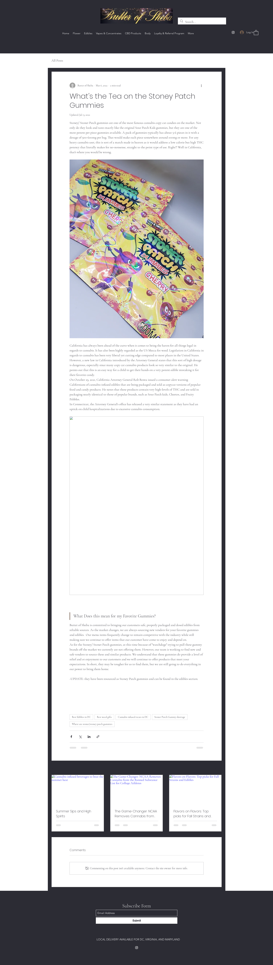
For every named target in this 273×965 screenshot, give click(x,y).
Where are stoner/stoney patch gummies (92, 724)
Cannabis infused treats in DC (133, 717)
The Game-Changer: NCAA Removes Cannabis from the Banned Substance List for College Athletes (136, 814)
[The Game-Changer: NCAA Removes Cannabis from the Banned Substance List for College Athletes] (136, 789)
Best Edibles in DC (81, 717)
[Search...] (201, 22)
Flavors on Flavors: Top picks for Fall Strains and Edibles (192, 814)
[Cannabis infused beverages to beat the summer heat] (78, 789)
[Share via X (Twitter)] (80, 736)
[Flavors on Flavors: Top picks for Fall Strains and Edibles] (195, 789)
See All (218, 768)
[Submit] (136, 920)
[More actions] (201, 85)
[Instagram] (233, 32)
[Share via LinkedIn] (89, 736)
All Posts (57, 60)
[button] (256, 32)
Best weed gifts (104, 717)
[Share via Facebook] (71, 736)
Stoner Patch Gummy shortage (169, 717)
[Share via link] (98, 736)
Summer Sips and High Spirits (73, 813)
